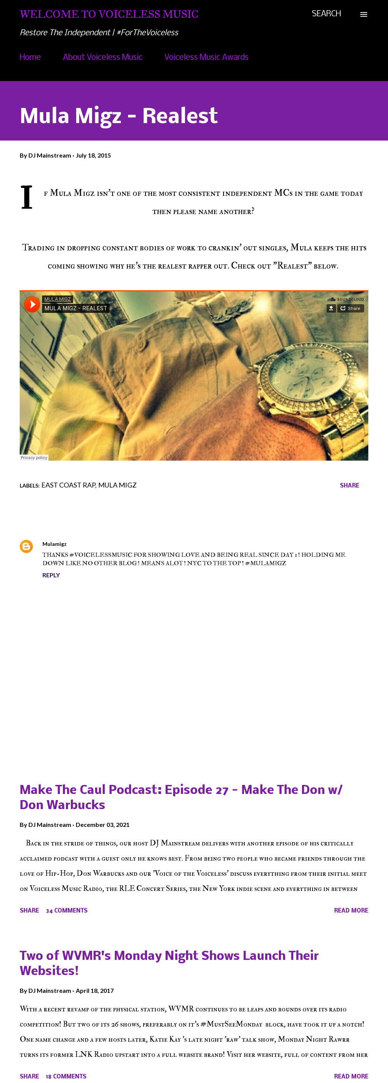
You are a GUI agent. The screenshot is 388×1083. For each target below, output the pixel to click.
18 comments (66, 1077)
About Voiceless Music (102, 57)
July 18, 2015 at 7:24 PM (101, 544)
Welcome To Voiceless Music (109, 14)
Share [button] (349, 486)
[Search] (326, 14)
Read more (351, 911)
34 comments (67, 911)
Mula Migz (117, 485)
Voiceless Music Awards (206, 57)
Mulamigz (54, 544)
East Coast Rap (68, 485)
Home (30, 57)
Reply (51, 574)
